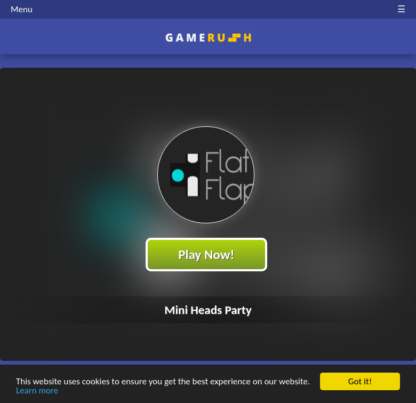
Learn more (37, 391)
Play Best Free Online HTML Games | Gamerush (208, 37)
